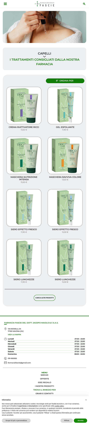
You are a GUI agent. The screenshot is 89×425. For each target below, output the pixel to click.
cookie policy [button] (59, 406)
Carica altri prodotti (44, 298)
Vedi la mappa (14, 335)
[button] (86, 400)
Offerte (44, 379)
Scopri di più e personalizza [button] (16, 420)
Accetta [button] (80, 420)
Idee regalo (44, 382)
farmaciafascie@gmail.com (19, 363)
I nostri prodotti (44, 386)
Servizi (44, 375)
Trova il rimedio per (44, 390)
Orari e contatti (44, 393)
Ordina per (64, 80)
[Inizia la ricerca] (84, 3)
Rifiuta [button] (66, 420)
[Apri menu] (5, 4)
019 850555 (12, 358)
